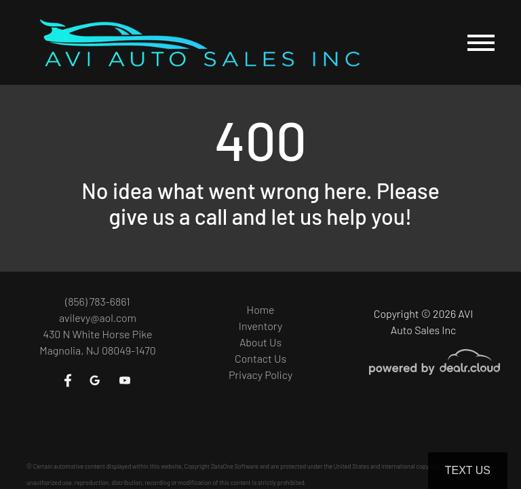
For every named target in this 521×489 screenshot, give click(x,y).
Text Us (467, 470)
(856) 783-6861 (97, 301)
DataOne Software (234, 466)
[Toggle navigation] (481, 42)
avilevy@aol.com (97, 317)
